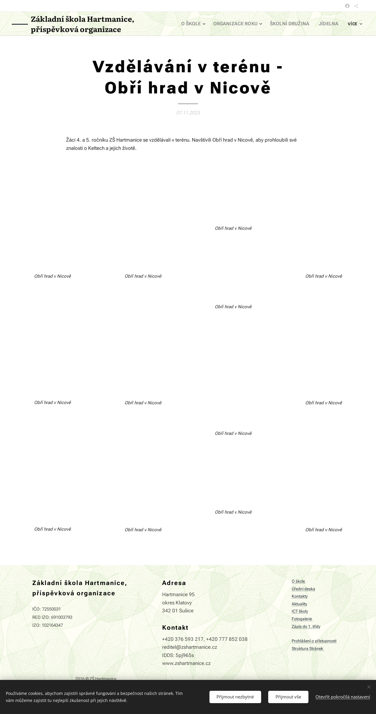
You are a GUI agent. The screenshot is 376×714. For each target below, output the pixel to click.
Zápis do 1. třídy (306, 626)
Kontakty (300, 596)
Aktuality (299, 603)
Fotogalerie (302, 618)
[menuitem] (203, 23)
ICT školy (300, 611)
